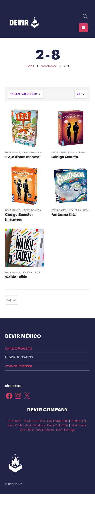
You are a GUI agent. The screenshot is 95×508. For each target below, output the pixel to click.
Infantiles (74, 210)
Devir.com (15, 420)
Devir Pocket (29, 272)
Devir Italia (27, 429)
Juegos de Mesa (31, 152)
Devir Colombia (57, 425)
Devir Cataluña (35, 425)
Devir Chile (15, 425)
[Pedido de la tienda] (26, 94)
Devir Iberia (78, 425)
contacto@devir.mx (18, 348)
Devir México (45, 429)
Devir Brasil (78, 420)
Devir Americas (34, 420)
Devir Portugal (65, 429)
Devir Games (12, 152)
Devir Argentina (57, 420)
